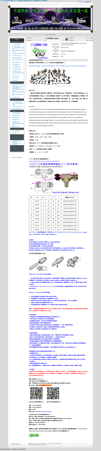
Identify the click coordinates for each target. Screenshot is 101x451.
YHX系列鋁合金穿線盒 (17, 106)
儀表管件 (15, 41)
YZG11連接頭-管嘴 (16, 69)
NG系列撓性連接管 (16, 113)
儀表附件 (15, 99)
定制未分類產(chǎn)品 (18, 150)
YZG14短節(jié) (15, 76)
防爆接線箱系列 (15, 119)
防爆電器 (15, 110)
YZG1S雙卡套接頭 (16, 43)
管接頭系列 (14, 133)
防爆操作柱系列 (15, 126)
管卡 (14, 135)
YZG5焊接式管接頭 (16, 55)
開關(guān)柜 (16, 148)
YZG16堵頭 (14, 80)
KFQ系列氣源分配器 (16, 108)
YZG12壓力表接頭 (16, 71)
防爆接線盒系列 (15, 117)
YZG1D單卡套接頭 (16, 46)
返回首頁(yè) (82, 2)
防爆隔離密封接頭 (16, 121)
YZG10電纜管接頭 (16, 66)
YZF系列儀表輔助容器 (17, 101)
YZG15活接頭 (15, 78)
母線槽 (14, 146)
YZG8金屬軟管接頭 (16, 62)
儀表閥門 (15, 82)
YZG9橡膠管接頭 (16, 64)
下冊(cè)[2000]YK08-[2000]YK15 (17, 144)
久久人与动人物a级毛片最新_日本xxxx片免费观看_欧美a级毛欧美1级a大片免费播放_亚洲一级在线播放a (23, 0)
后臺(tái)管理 (31, 444)
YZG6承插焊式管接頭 (17, 57)
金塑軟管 (15, 128)
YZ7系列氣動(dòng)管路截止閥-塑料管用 (17, 87)
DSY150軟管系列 (16, 131)
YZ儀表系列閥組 (15, 97)
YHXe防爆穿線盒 (16, 115)
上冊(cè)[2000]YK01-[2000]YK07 (17, 141)
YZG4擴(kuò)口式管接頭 (17, 53)
